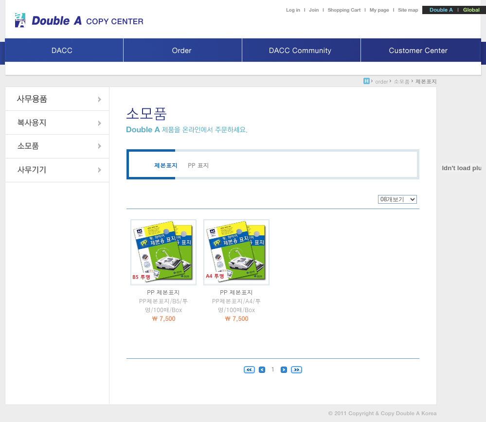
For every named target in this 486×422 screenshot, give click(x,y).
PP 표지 (198, 165)
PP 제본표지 (163, 292)
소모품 (402, 81)
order (381, 81)
